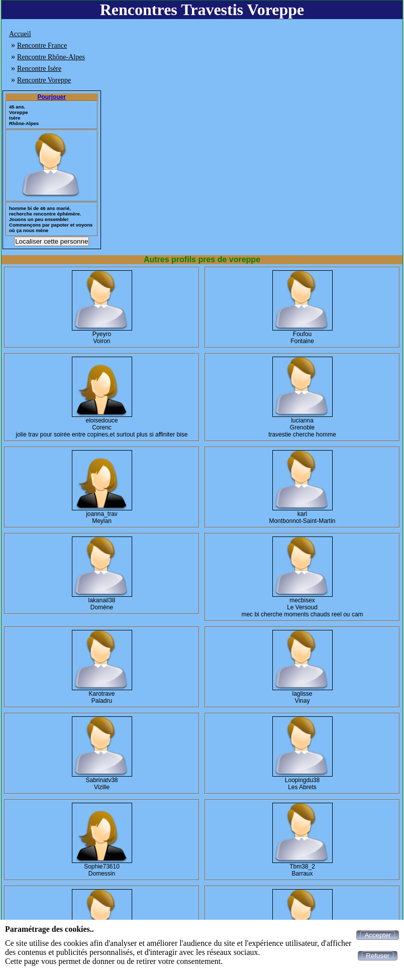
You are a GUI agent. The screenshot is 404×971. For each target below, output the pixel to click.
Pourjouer (51, 96)
